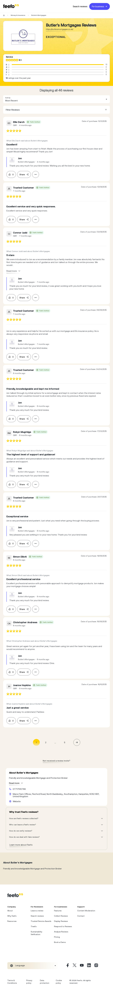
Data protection (44, 981)
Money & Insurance (18, 15)
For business (99, 6)
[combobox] (56, 99)
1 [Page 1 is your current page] (36, 742)
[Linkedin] (89, 965)
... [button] (55, 742)
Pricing (57, 937)
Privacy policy (29, 981)
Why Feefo (12, 916)
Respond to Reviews (63, 926)
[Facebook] (67, 965)
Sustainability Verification (36, 933)
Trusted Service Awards (41, 921)
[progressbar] (58, 64)
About (10, 911)
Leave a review (37, 911)
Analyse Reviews (61, 932)
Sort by (7, 98)
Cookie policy (59, 981)
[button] (56, 99)
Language (20, 965)
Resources (11, 921)
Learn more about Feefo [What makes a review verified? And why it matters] (21, 845)
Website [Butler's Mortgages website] (17, 801)
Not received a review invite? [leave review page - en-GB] (56, 760)
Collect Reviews (61, 916)
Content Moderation (86, 911)
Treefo (34, 926)
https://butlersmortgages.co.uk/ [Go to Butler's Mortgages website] (59, 29)
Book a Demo (60, 942)
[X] (74, 965)
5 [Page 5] (64, 742)
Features (57, 911)
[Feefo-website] (11, 6)
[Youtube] (82, 965)
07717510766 (19, 789)
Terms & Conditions (12, 981)
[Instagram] (96, 965)
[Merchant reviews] (23, 36)
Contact (81, 916)
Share (24, 174)
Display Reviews (61, 921)
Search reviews (80, 6)
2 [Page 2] (45, 742)
